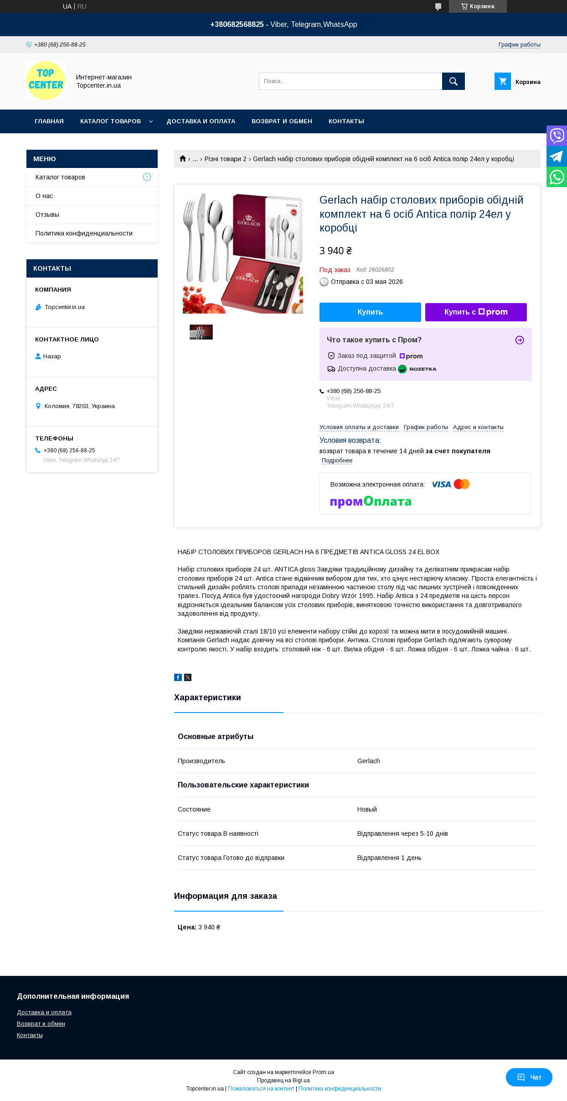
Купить (370, 312)
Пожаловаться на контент (261, 1088)
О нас (44, 195)
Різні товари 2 (226, 159)
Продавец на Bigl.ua (283, 1080)
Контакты (346, 121)
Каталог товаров (110, 121)
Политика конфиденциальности (84, 233)
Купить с (476, 312)
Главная (49, 121)
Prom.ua (323, 1072)
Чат (529, 1077)
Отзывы (47, 214)
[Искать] (453, 81)
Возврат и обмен (282, 121)
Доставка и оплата (200, 121)
